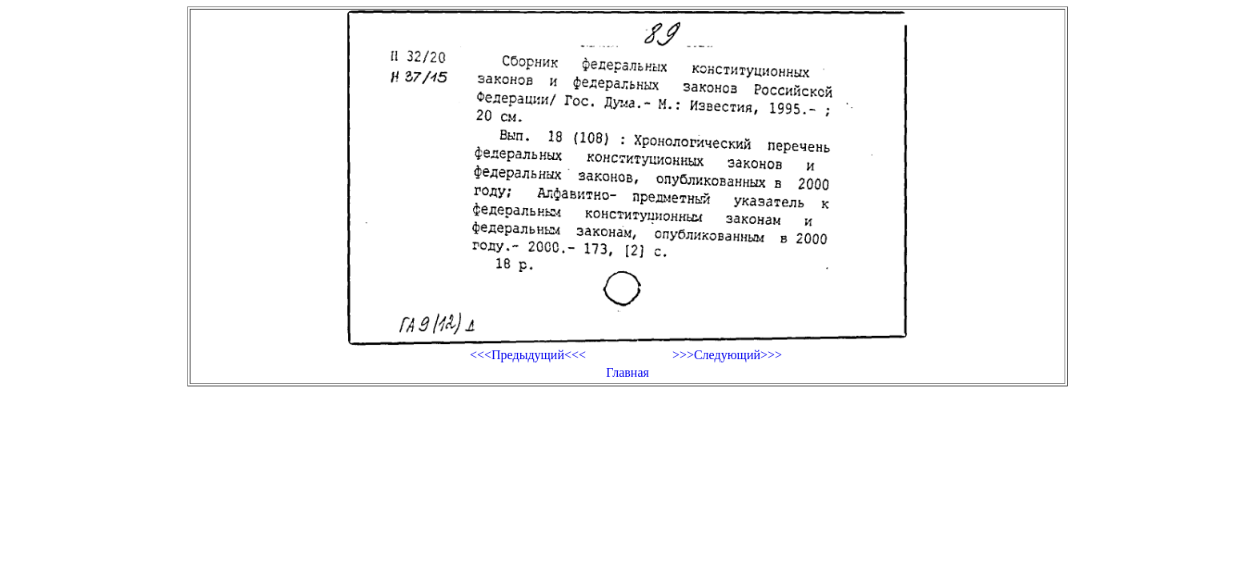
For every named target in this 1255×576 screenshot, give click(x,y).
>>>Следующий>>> (727, 355)
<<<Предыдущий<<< (528, 355)
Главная (627, 372)
